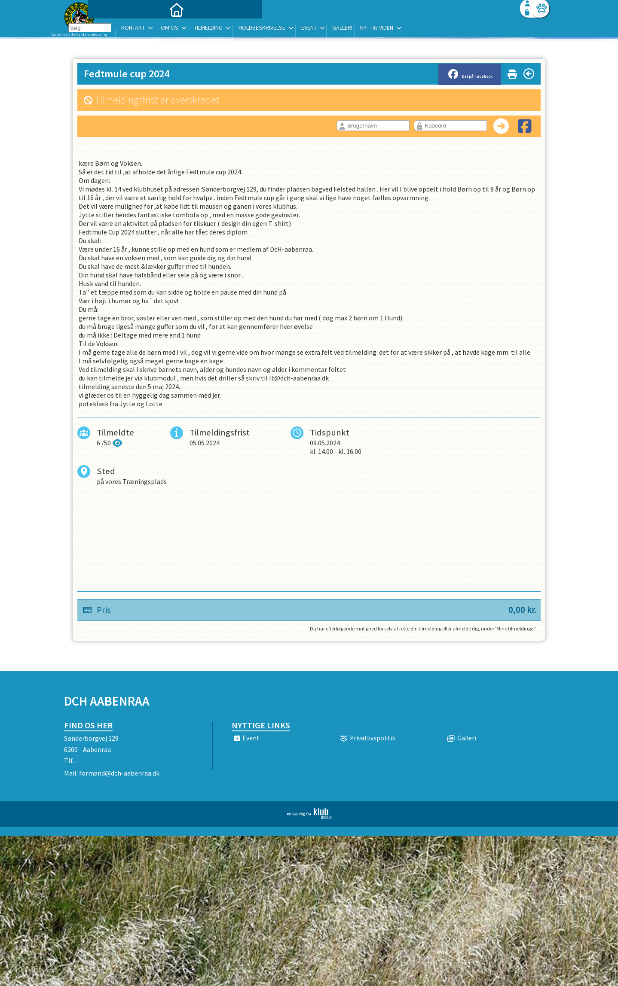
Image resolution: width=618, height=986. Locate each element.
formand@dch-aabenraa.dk (119, 773)
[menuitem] (118, 29)
